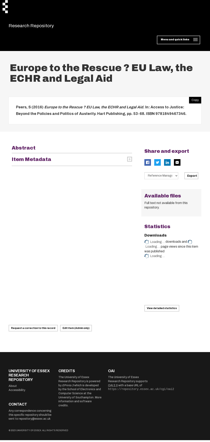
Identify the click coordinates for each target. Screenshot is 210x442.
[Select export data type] (161, 177)
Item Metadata (31, 161)
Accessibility (17, 391)
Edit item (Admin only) (76, 330)
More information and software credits (80, 403)
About (13, 387)
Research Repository (37, 26)
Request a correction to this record (33, 330)
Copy (194, 101)
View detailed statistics (162, 310)
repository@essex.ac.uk (34, 420)
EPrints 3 (68, 387)
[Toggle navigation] (178, 41)
